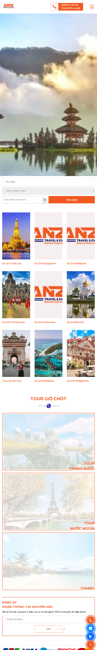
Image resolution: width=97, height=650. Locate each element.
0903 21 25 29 (69, 5)
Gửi (48, 629)
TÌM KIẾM (71, 200)
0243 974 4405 (70, 8)
